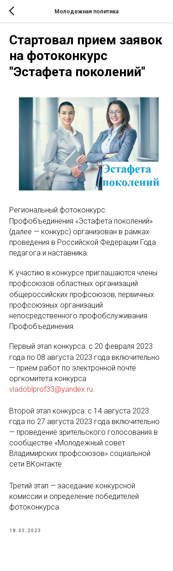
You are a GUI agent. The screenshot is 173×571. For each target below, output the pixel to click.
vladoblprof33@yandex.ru (51, 389)
